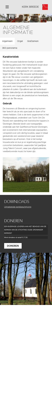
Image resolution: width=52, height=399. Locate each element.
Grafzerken (33, 41)
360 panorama (9, 48)
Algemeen (7, 41)
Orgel (20, 41)
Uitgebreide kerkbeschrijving (17, 207)
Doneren (13, 245)
